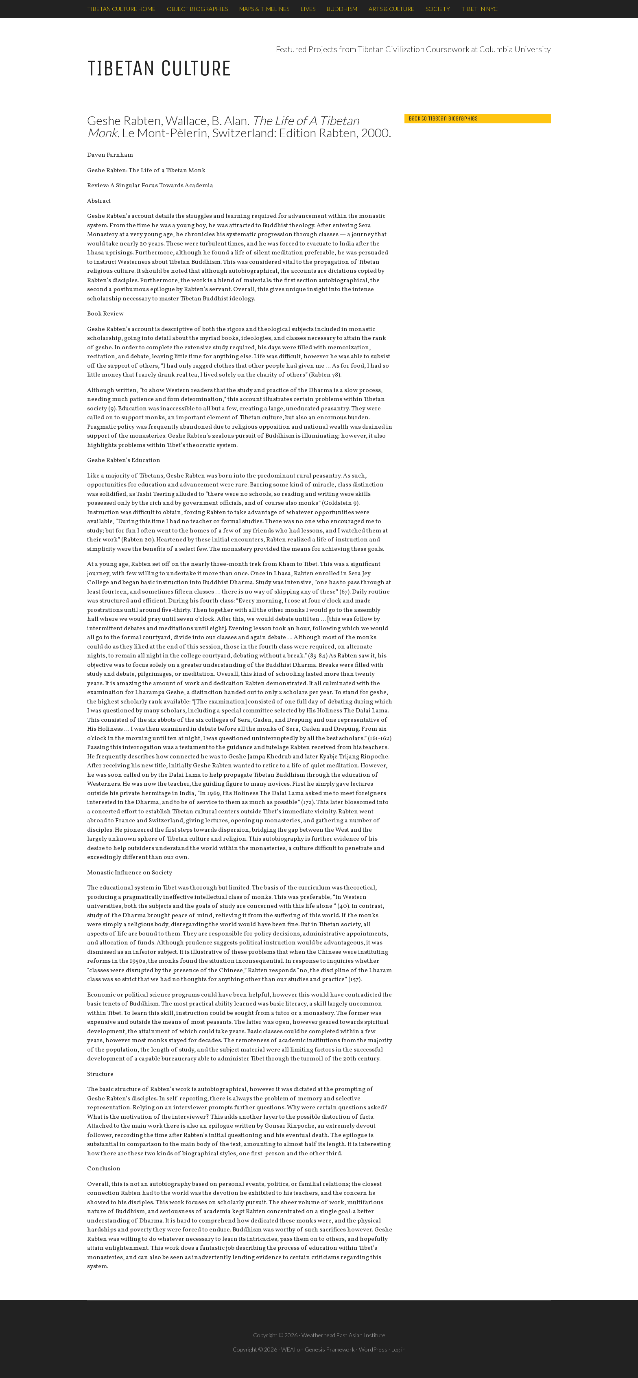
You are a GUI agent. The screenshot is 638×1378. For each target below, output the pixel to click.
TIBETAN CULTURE (159, 68)
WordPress (373, 1349)
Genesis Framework (330, 1349)
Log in (398, 1349)
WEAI (288, 1349)
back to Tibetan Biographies (443, 118)
